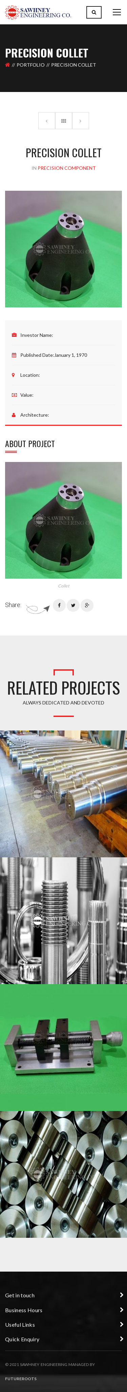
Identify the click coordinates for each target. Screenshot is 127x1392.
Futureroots (21, 1378)
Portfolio (31, 65)
